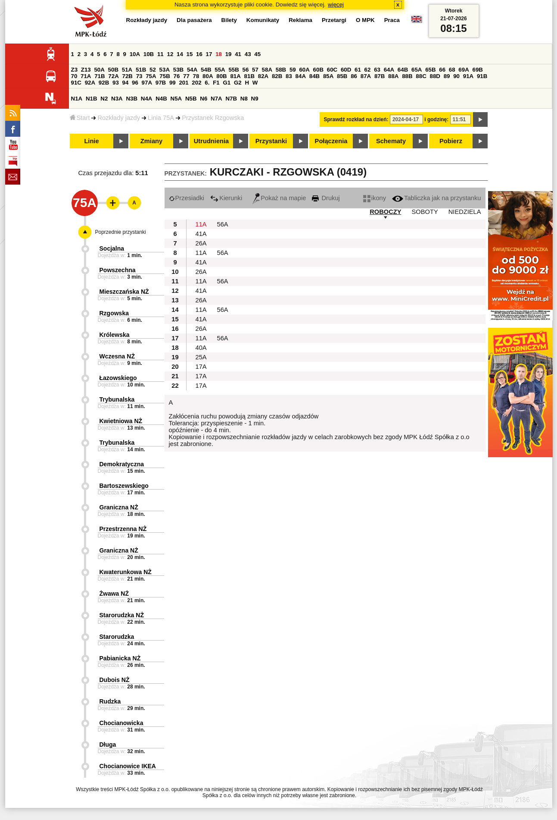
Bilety (229, 20)
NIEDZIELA (464, 211)
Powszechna (118, 270)
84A (301, 76)
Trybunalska (117, 399)
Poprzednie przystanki (120, 232)
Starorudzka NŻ (122, 615)
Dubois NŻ (115, 679)
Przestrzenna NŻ (123, 528)
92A (90, 82)
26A (201, 243)
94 (125, 82)
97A (147, 82)
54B (206, 69)
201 (183, 82)
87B (379, 76)
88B (407, 76)
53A (164, 69)
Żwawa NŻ (114, 593)
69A (463, 69)
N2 (104, 98)
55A (220, 69)
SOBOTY (425, 211)
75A (151, 76)
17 (209, 54)
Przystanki (271, 141)
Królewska (115, 334)
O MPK (365, 20)
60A (304, 69)
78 (196, 76)
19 (228, 54)
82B (277, 76)
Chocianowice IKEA (128, 766)
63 (377, 69)
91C (76, 82)
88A (393, 76)
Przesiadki (187, 198)
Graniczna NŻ (119, 507)
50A (99, 69)
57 (255, 69)
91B (482, 76)
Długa (108, 744)
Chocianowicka (121, 722)
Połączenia (331, 141)
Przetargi (334, 20)
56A (222, 224)
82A (263, 76)
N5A (176, 98)
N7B (231, 98)
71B (99, 76)
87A (366, 76)
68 (452, 69)
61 (358, 69)
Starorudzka (117, 636)
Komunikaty (262, 20)
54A (192, 69)
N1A (77, 98)
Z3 (74, 69)
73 (139, 76)
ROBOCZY (385, 211)
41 (238, 54)
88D (435, 76)
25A (201, 357)
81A (235, 76)
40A (201, 347)
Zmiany (151, 141)
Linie (91, 141)
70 (74, 76)
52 (152, 69)
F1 (216, 82)
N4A (146, 98)
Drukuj (325, 198)
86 (354, 76)
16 (199, 54)
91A (468, 76)
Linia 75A (161, 117)
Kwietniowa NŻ (121, 421)
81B (249, 76)
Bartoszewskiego (124, 485)
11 (160, 54)
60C (332, 69)
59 (292, 69)
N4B (161, 98)
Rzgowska (114, 313)
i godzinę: (436, 119)
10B (148, 54)
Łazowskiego (118, 377)
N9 (254, 98)
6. (207, 82)
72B (127, 76)
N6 (203, 98)
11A (201, 224)
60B (318, 69)
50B (113, 69)
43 (248, 54)
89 (447, 76)
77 (186, 76)
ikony (374, 198)
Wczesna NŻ (117, 356)
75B (164, 76)
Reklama (300, 20)
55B (233, 69)
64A (389, 69)
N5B (191, 98)
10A (135, 54)
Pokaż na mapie (279, 198)
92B (104, 82)
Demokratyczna (122, 464)
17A (201, 366)
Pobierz (450, 141)
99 (172, 82)
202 (196, 82)
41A (201, 233)
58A (267, 69)
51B (141, 69)
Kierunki (226, 198)
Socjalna (112, 248)
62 (367, 69)
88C (421, 76)
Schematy (391, 141)
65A (416, 69)
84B (314, 76)
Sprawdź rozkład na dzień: (356, 119)
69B (478, 69)
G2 (238, 82)
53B (178, 69)
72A (113, 76)
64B (403, 69)
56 (246, 69)
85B (342, 76)
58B (281, 69)
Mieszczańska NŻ (124, 291)
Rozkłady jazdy (118, 117)
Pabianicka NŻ (120, 658)
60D (346, 69)
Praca (392, 20)
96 (135, 82)
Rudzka (110, 701)
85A (328, 76)
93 (115, 82)
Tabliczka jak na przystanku (436, 198)
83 (289, 76)
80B (221, 76)
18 (218, 54)
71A (86, 76)
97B (161, 82)
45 (257, 54)
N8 (244, 98)
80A (207, 76)
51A (127, 69)
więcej (336, 4)
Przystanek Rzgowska (213, 117)
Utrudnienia (211, 141)
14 (180, 54)
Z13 (86, 69)
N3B (131, 98)
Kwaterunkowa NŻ (126, 572)
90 (456, 76)
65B (430, 69)
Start (80, 117)
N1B (91, 98)
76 (177, 76)
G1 (226, 82)
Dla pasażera (194, 20)
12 (170, 54)
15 (190, 54)
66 (442, 69)
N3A (117, 98)
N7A (216, 98)
